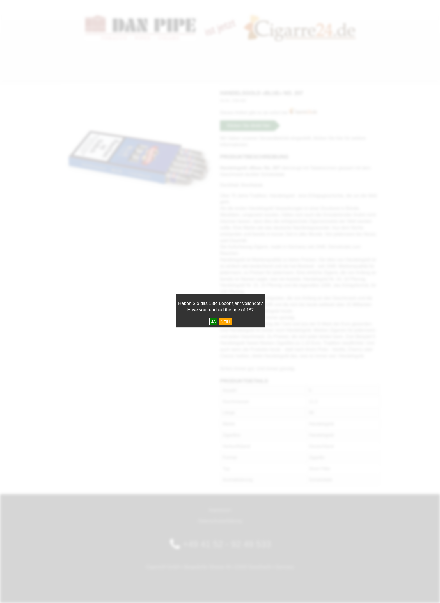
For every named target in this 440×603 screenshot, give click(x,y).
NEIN (225, 322)
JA (213, 322)
